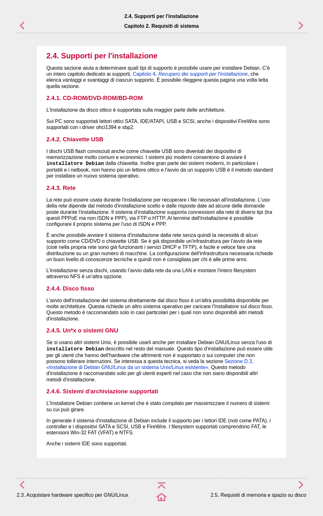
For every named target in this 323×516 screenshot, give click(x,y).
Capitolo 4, (190, 74)
